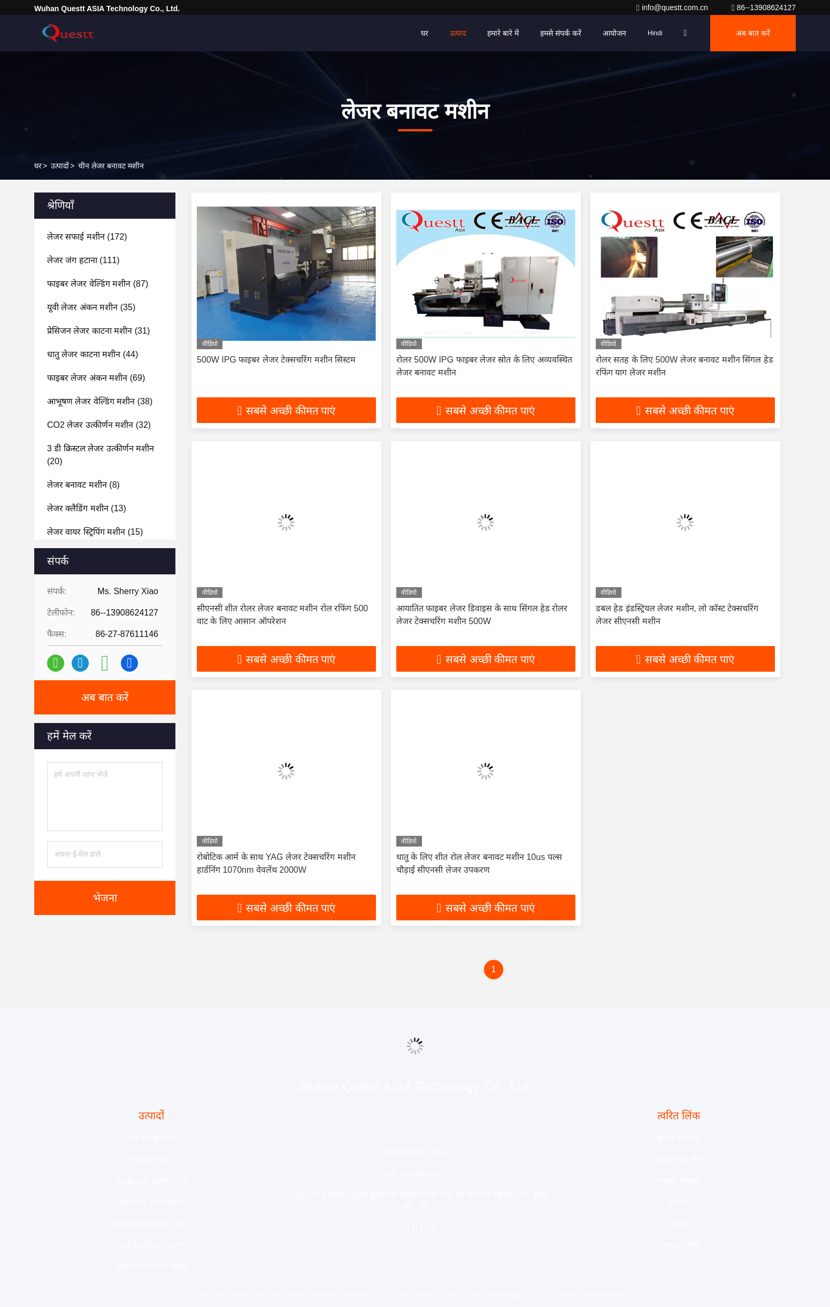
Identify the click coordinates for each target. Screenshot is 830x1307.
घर (424, 33)
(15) (95, 531)
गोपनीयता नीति (678, 1245)
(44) (92, 354)
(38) (99, 401)
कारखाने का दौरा (678, 1160)
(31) (98, 330)
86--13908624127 (764, 7)
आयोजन (614, 33)
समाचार (678, 1202)
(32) (99, 424)
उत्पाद (458, 33)
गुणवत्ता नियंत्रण (679, 1181)
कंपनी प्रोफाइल (679, 1138)
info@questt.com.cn (673, 7)
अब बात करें (753, 33)
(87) (97, 283)
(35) (91, 307)
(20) (100, 455)
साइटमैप (678, 1224)
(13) (86, 508)
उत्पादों (60, 166)
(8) (83, 484)
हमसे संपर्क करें (560, 33)
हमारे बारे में (503, 33)
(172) (87, 236)
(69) (96, 377)
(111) (83, 260)
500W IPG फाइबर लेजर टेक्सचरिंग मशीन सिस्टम (276, 359)
